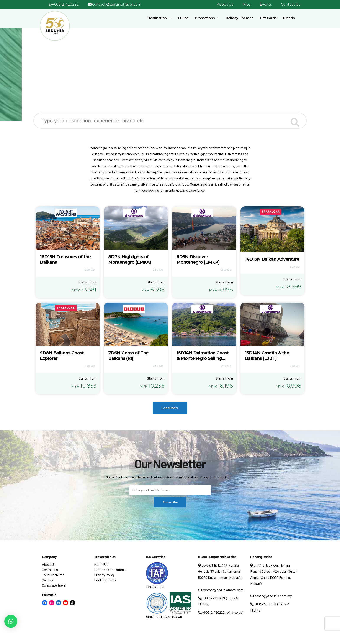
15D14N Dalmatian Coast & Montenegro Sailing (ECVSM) (203, 358)
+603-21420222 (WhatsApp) (220, 612)
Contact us (50, 569)
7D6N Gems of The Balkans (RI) (128, 355)
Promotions (207, 18)
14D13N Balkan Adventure (272, 259)
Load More (170, 408)
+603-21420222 (65, 4)
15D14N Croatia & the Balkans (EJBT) (267, 355)
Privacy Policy (104, 575)
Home (148, 78)
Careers (47, 580)
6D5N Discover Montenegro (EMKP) (198, 259)
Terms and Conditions (110, 569)
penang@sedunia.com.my (271, 596)
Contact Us (290, 4)
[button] (10, 621)
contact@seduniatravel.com (116, 4)
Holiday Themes (239, 18)
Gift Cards (268, 18)
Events (266, 4)
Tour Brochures (53, 575)
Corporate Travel (54, 585)
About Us (225, 4)
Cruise (183, 18)
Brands (289, 18)
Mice (246, 4)
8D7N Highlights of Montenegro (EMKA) (129, 259)
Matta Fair (101, 564)
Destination (159, 18)
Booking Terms (105, 580)
